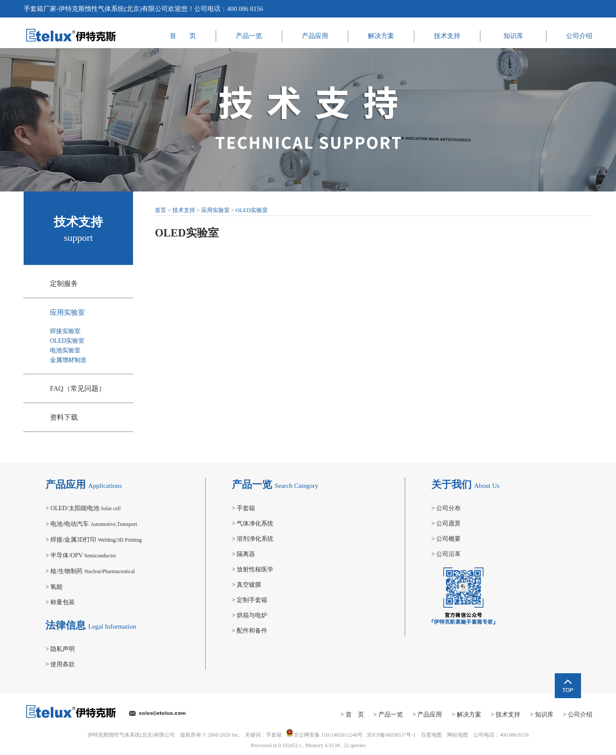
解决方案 (381, 35)
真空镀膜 (246, 584)
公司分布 (446, 508)
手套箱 (33, 8)
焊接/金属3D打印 (94, 539)
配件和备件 (249, 630)
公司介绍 (579, 35)
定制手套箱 (249, 600)
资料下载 (64, 417)
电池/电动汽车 (91, 524)
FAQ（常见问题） (77, 388)
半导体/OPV (81, 555)
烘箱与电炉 (249, 615)
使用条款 (60, 664)
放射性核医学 (252, 569)
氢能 (54, 587)
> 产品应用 (427, 714)
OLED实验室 (67, 340)
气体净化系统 (252, 523)
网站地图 (457, 735)
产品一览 (249, 35)
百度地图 (431, 735)
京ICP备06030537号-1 (391, 735)
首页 (160, 210)
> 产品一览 (388, 714)
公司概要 (446, 539)
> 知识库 (541, 714)
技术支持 (447, 35)
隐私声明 (60, 649)
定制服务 (64, 283)
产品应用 (315, 35)
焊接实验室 (65, 331)
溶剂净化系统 (252, 539)
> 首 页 (352, 714)
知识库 (513, 35)
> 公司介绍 (577, 714)
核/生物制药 (90, 571)
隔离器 (243, 554)
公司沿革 (446, 554)
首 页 (183, 35)
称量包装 (60, 602)
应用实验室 (67, 312)
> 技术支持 (505, 714)
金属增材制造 (68, 360)
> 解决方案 (466, 714)
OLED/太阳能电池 (83, 508)
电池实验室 (65, 350)
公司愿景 (446, 523)
